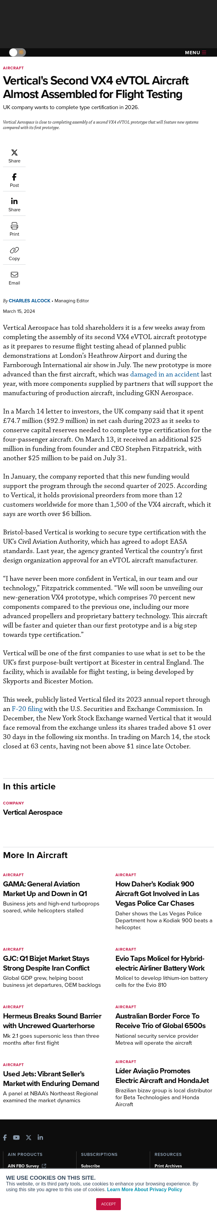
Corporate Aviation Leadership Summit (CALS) (37, 1092)
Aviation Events (170, 1092)
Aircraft (13, 68)
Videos (161, 1068)
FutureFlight (20, 1081)
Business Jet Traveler (32, 1073)
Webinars (164, 1076)
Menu (195, 52)
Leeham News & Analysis (36, 1103)
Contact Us (19, 1153)
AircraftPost (23, 1065)
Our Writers (19, 1137)
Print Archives (168, 1043)
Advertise (21, 1161)
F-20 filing (27, 587)
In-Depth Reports (171, 1060)
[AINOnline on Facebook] (5, 1016)
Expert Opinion (169, 1052)
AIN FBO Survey (27, 1043)
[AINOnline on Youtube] (16, 1016)
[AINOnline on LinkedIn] (40, 1016)
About (14, 1129)
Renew (87, 1060)
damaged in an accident (165, 252)
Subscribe (90, 1043)
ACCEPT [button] (108, 1204)
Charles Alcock (29, 178)
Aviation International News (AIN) (35, 1055)
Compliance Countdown (178, 1100)
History (15, 1145)
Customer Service (98, 1052)
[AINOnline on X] (29, 1016)
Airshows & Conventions (178, 1084)
